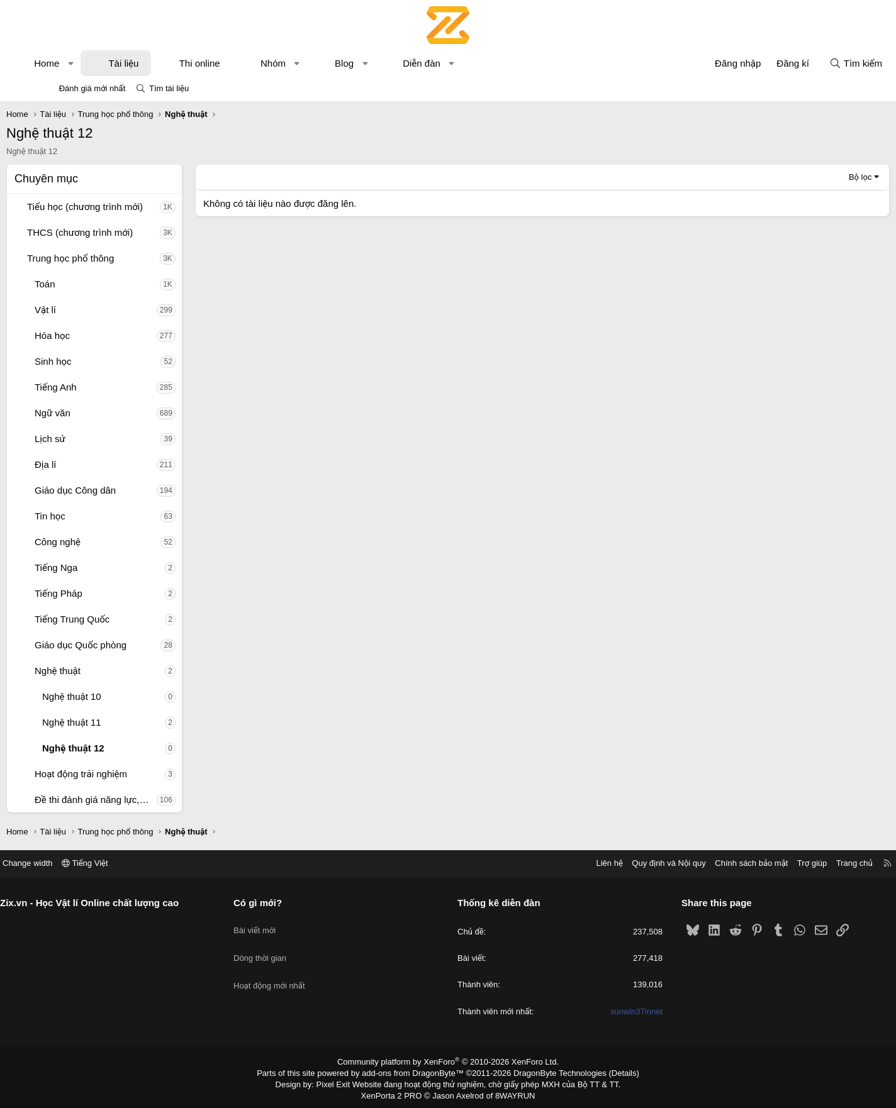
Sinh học (92, 361)
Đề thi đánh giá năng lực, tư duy (135, 799)
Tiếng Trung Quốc (111, 619)
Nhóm (312, 63)
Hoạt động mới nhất (294, 969)
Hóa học (91, 335)
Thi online (238, 63)
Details (610, 1072)
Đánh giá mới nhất (92, 88)
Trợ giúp (763, 863)
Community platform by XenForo (448, 1061)
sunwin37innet (612, 1011)
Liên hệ (560, 863)
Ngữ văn (91, 412)
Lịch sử (89, 438)
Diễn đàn (460, 63)
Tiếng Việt (133, 863)
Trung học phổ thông (109, 258)
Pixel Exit (342, 1082)
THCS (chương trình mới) (119, 232)
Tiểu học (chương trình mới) (124, 206)
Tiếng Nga (95, 567)
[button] (110, 63)
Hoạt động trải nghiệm (120, 773)
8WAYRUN (510, 1093)
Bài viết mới (279, 924)
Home (85, 63)
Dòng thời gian (284, 946)
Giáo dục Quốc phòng (119, 645)
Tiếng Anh (95, 387)
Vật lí (84, 309)
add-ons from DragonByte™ (415, 1072)
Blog (383, 63)
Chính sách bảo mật (702, 863)
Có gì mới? (282, 902)
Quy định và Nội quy (620, 863)
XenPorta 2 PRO (395, 1093)
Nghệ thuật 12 (112, 748)
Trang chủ (806, 863)
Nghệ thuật (97, 670)
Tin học (89, 516)
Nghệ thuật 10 (110, 696)
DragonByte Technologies (551, 1072)
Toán (84, 284)
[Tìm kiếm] (817, 63)
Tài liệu (162, 63)
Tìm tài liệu (169, 88)
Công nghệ (97, 541)
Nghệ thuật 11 (110, 722)
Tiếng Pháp (97, 593)
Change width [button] (76, 863)
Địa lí (85, 464)
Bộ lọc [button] (821, 177)
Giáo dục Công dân (114, 490)
